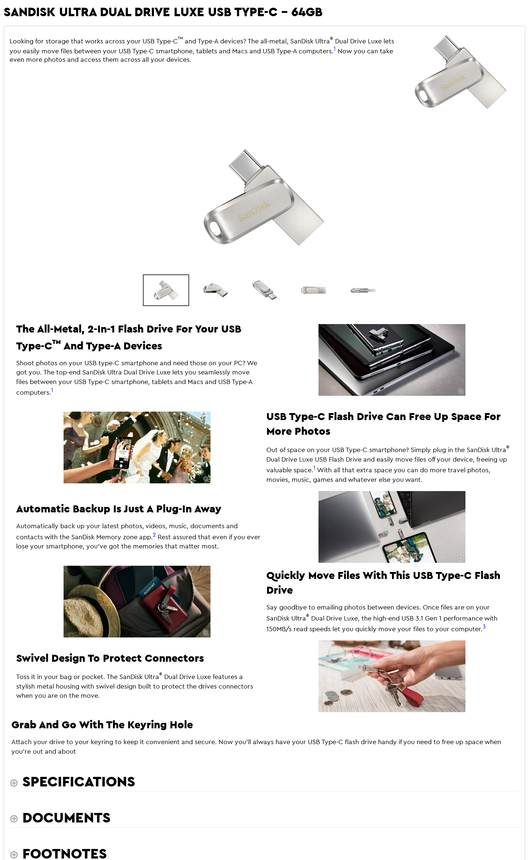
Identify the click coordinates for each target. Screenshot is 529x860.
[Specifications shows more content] (72, 781)
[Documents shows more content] (60, 817)
